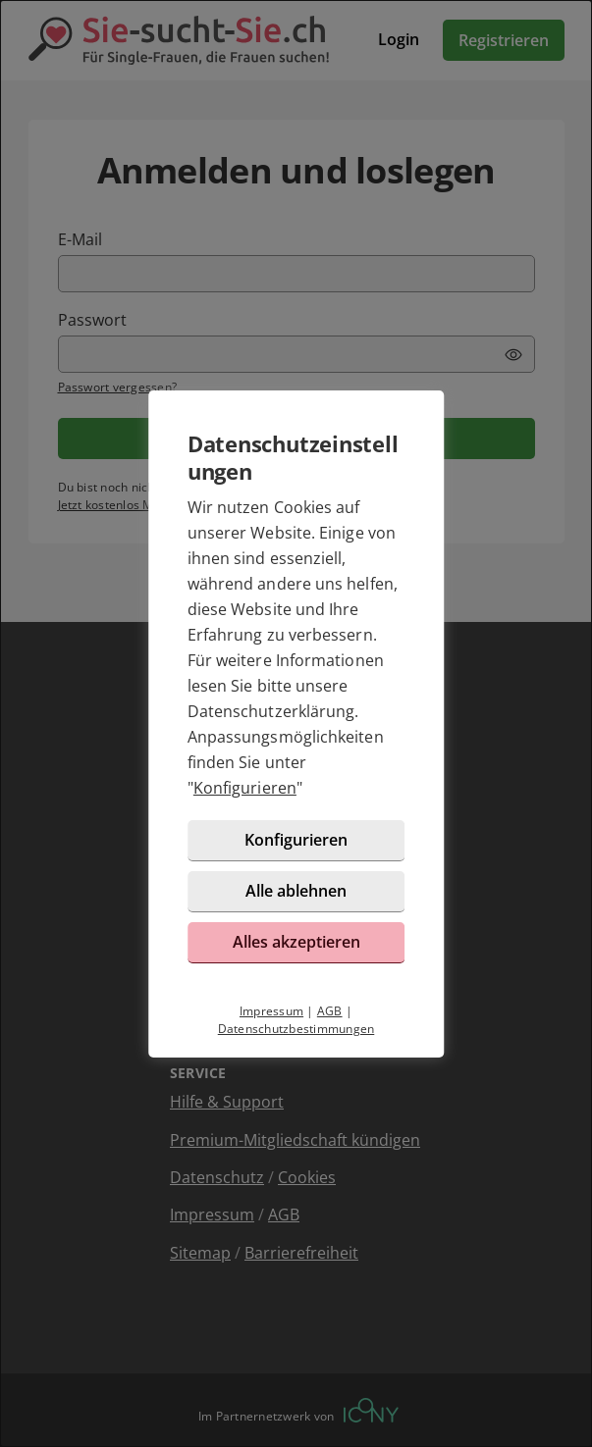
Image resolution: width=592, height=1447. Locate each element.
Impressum (271, 1011)
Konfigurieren (244, 788)
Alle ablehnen (296, 891)
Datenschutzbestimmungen (296, 1028)
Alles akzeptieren (296, 942)
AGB (330, 1011)
